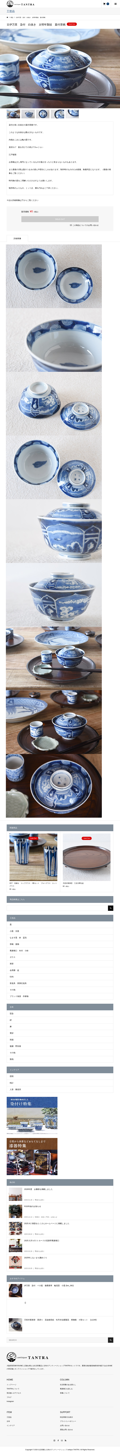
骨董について (65, 1393)
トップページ (11, 1385)
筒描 (11, 1040)
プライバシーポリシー (68, 1421)
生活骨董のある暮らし (68, 1385)
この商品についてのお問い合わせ (86, 225)
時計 (11, 1083)
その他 (12, 990)
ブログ (9, 1397)
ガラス (12, 957)
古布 (8, 1421)
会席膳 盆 (14, 970)
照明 (11, 1076)
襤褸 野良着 (15, 1046)
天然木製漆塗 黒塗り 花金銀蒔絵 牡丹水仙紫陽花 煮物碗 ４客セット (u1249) (60, 1320)
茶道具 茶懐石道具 (18, 983)
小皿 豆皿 (14, 931)
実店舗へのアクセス (14, 1393)
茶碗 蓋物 (14, 944)
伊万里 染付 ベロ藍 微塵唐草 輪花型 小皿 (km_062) (49, 1285)
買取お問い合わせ (66, 1430)
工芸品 (9, 1417)
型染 (11, 1013)
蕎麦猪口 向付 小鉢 (19, 951)
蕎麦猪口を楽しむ (66, 1389)
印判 (11, 977)
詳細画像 (17, 238)
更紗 (11, 1033)
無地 (11, 1059)
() (25, 1303)
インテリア (11, 1425)
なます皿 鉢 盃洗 (18, 938)
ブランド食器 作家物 (19, 996)
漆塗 (11, 964)
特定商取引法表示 (66, 1417)
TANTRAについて (13, 1389)
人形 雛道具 (15, 1089)
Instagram (10, 1401)
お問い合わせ (65, 1425)
